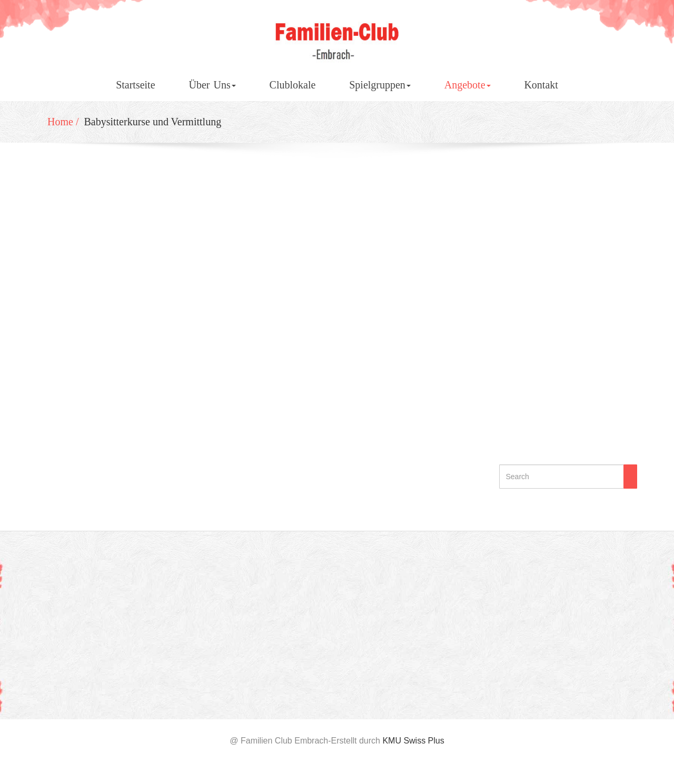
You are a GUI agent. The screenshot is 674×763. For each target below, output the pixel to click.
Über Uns (212, 85)
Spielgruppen (380, 85)
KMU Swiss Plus (413, 740)
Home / (64, 121)
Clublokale (293, 85)
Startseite (135, 85)
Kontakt (541, 85)
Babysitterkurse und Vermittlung (154, 121)
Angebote (467, 85)
